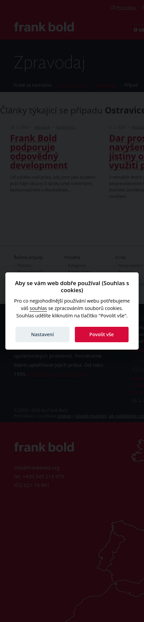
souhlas (38, 308)
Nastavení (42, 334)
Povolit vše (101, 334)
